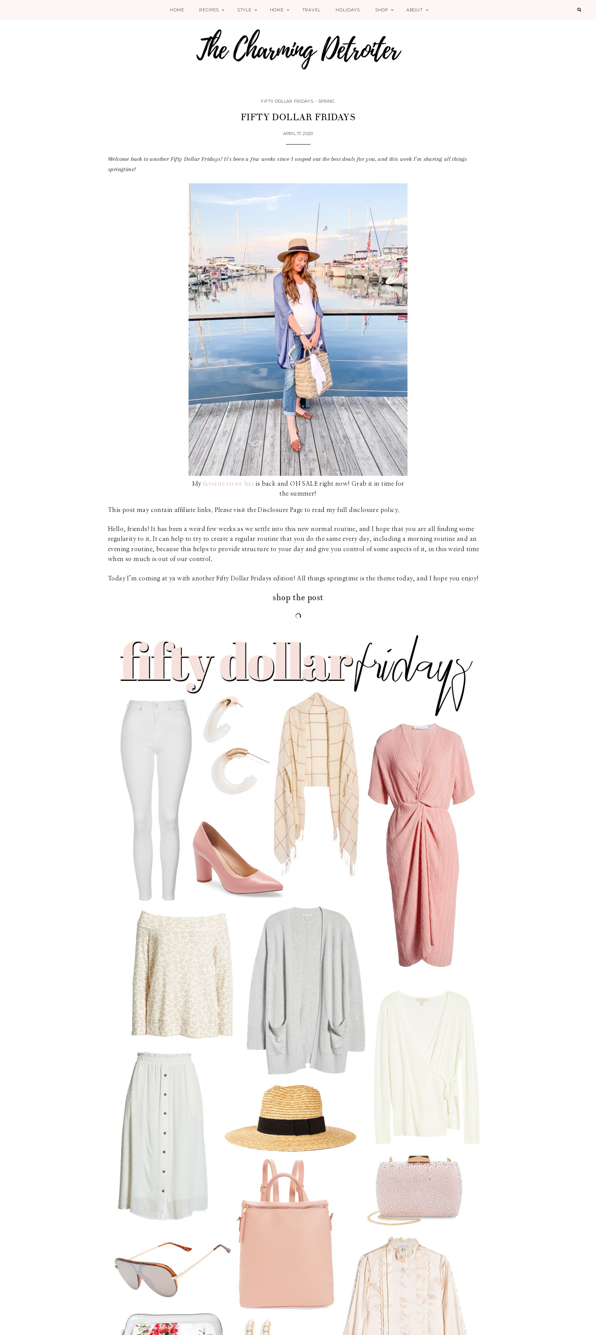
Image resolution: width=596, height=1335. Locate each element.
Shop (381, 10)
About (414, 10)
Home (177, 10)
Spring (326, 101)
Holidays (348, 10)
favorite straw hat (228, 484)
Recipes (209, 10)
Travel (311, 10)
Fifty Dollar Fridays (287, 101)
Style (244, 10)
